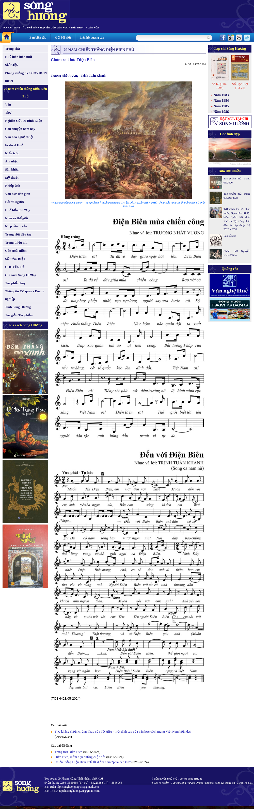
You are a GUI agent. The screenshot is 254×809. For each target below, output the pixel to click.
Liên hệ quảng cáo (92, 37)
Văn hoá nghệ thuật (19, 137)
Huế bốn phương (17, 210)
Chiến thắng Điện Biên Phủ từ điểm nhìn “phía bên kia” (93, 762)
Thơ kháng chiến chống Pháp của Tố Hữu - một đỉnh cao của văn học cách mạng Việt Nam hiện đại (123, 731)
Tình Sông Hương (18, 307)
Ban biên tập (37, 37)
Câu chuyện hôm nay (20, 129)
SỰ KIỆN (11, 65)
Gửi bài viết (63, 37)
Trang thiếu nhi (16, 242)
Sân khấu (12, 169)
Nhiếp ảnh (12, 186)
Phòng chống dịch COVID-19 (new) (26, 76)
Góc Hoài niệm (15, 250)
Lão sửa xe (230, 235)
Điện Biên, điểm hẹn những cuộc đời (80, 757)
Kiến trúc (12, 153)
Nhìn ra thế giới (16, 218)
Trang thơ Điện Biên (69, 752)
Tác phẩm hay (15, 283)
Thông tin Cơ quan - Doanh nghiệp (24, 295)
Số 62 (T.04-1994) (219, 86)
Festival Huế (14, 145)
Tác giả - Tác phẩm (19, 315)
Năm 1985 (221, 106)
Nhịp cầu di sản (16, 226)
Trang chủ (12, 48)
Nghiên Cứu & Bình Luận (23, 121)
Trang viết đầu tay (18, 234)
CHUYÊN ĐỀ (14, 267)
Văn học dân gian (17, 194)
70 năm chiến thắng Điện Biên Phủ (25, 92)
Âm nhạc (11, 161)
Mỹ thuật (12, 177)
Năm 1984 (221, 101)
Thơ (8, 112)
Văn (8, 104)
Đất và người (14, 202)
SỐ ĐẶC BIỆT (15, 259)
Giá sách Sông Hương (20, 275)
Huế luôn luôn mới (18, 57)
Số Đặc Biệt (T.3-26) (240, 86)
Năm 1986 (221, 112)
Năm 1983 (221, 95)
